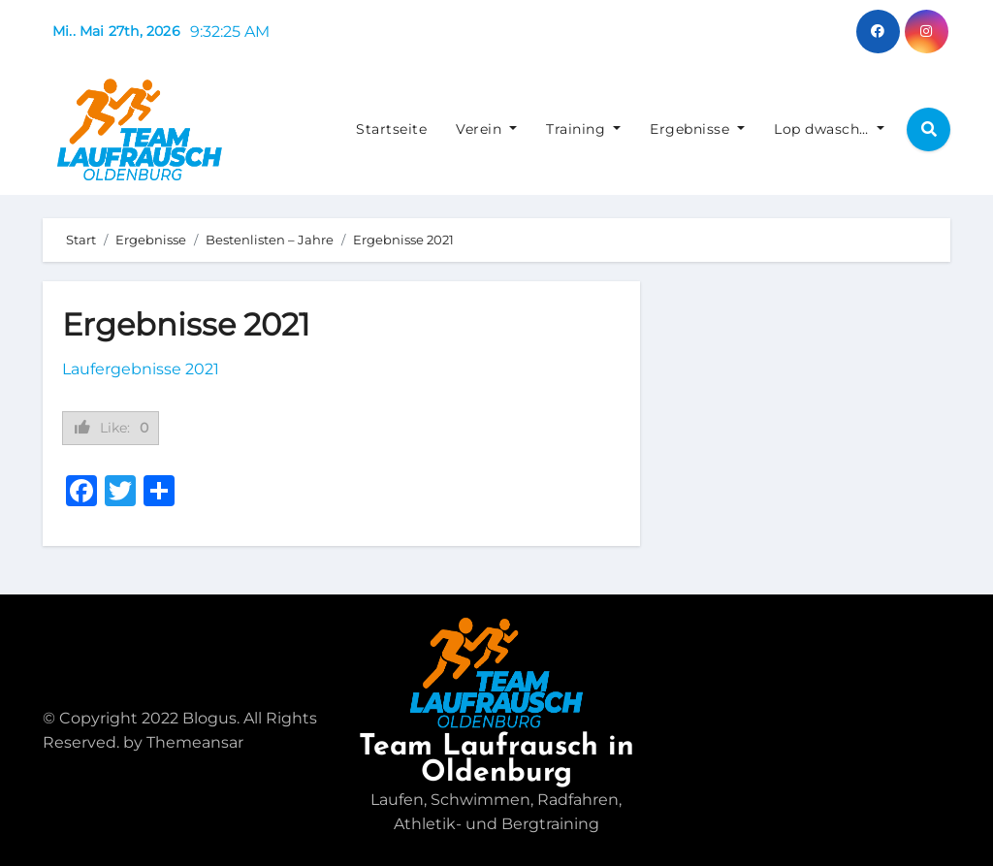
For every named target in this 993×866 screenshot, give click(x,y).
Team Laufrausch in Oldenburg (496, 760)
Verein (486, 129)
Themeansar (194, 742)
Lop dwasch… (829, 129)
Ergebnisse (697, 129)
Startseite (391, 129)
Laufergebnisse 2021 (140, 369)
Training (583, 129)
